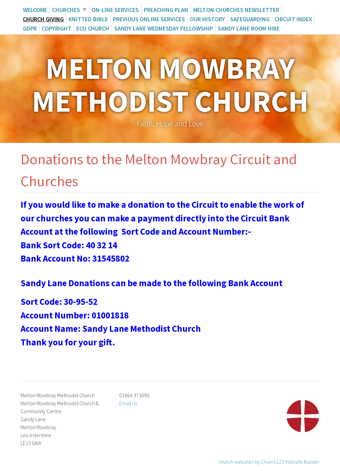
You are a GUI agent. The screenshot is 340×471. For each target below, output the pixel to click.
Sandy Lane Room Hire (249, 28)
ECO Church (92, 28)
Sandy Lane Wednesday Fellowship (163, 28)
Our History (207, 19)
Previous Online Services (149, 19)
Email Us (128, 403)
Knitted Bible (88, 19)
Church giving (43, 19)
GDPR (30, 28)
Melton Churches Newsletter (236, 10)
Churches (66, 10)
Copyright (56, 28)
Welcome (35, 10)
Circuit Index (293, 19)
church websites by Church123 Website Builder (268, 461)
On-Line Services (115, 10)
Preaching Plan (166, 10)
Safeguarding (250, 19)
